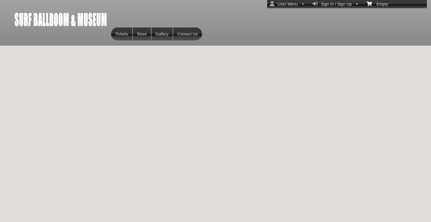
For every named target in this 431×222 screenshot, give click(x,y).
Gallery (162, 34)
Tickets (121, 34)
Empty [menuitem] (377, 3)
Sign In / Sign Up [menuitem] (335, 4)
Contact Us (187, 34)
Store (142, 34)
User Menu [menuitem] (287, 4)
